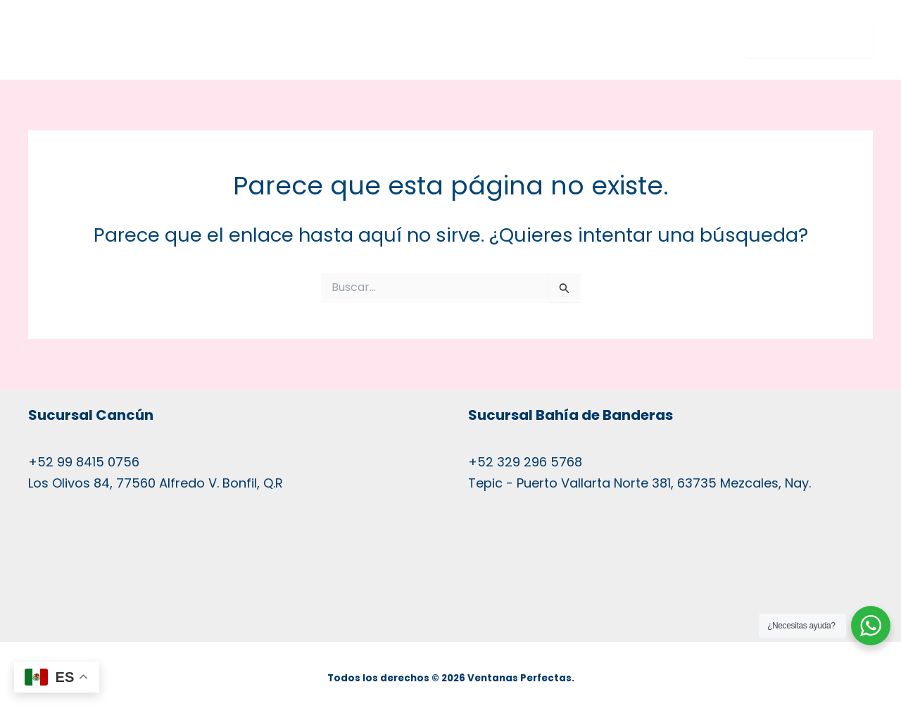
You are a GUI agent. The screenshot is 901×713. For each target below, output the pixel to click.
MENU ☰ (799, 40)
